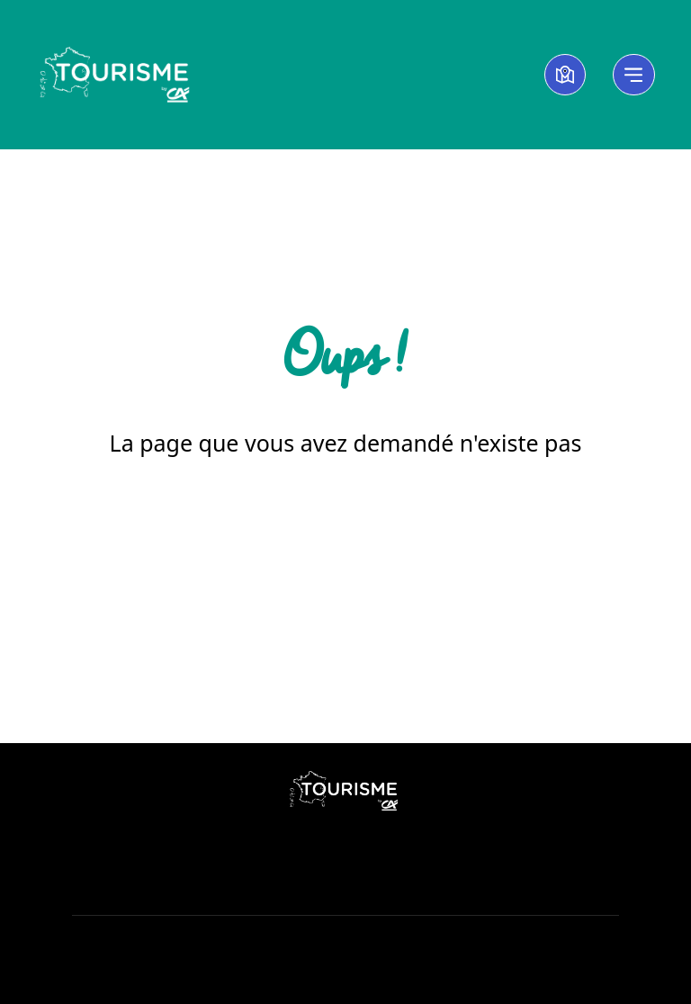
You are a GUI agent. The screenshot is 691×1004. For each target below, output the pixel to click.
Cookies (345, 947)
